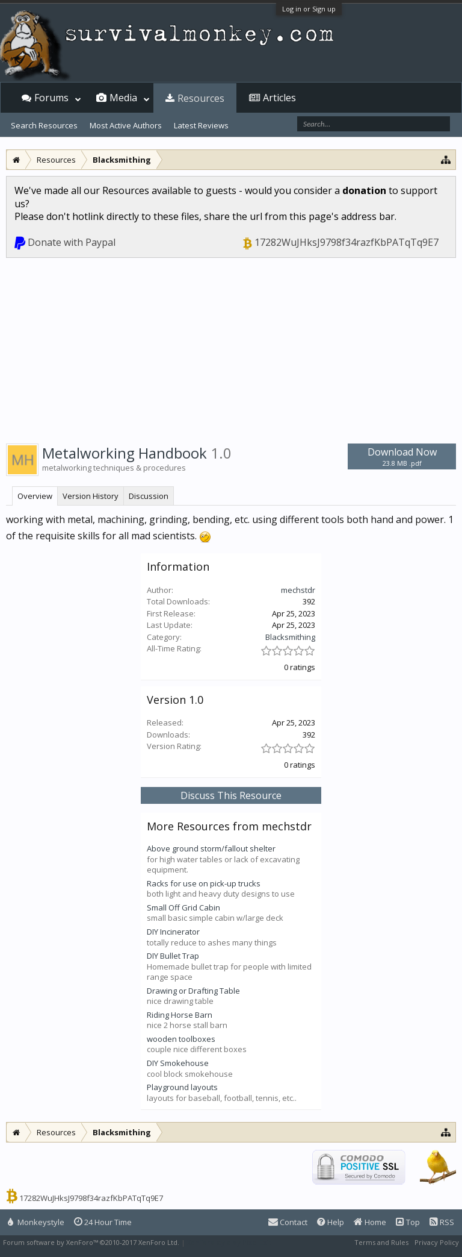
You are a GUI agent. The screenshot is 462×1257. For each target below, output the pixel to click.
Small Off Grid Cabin (183, 907)
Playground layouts (182, 1087)
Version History (91, 496)
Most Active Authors (126, 125)
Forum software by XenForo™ (91, 1242)
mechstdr (298, 590)
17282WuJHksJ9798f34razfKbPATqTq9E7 (346, 242)
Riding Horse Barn (179, 1014)
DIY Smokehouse (178, 1063)
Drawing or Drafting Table (193, 990)
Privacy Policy (436, 1242)
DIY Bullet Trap (173, 955)
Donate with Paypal (72, 242)
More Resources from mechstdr (229, 826)
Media (123, 97)
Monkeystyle (36, 1222)
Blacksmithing (290, 637)
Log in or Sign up (309, 8)
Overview (34, 496)
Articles (279, 97)
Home (370, 1222)
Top (408, 1222)
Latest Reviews (201, 125)
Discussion (148, 496)
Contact (287, 1222)
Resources (200, 98)
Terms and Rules (381, 1242)
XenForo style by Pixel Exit (229, 1242)
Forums (51, 97)
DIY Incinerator (173, 931)
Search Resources (44, 125)
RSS (442, 1222)
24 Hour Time (103, 1222)
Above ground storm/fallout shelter (211, 848)
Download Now (402, 456)
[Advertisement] (231, 348)
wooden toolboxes (181, 1038)
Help (330, 1222)
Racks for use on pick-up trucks (203, 883)
